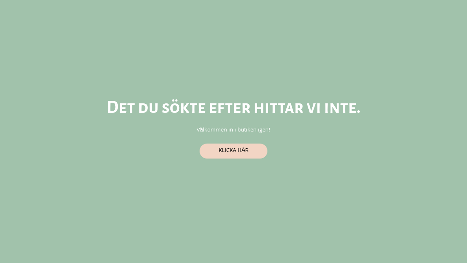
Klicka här (234, 151)
